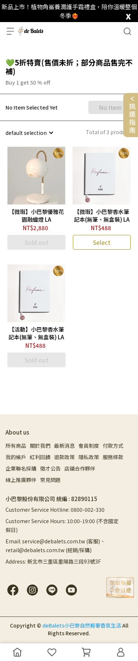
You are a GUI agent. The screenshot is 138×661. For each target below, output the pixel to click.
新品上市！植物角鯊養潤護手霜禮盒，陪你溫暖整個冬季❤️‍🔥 (69, 11)
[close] (128, 15)
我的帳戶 (16, 457)
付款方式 (113, 445)
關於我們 (40, 445)
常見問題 (50, 479)
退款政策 (64, 457)
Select (101, 242)
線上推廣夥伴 (21, 479)
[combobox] (29, 132)
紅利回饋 (40, 457)
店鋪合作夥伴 (79, 468)
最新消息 (64, 445)
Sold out (36, 242)
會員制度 (88, 445)
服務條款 (113, 457)
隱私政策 (88, 457)
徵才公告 (50, 468)
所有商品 (16, 445)
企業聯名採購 (21, 468)
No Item (110, 107)
